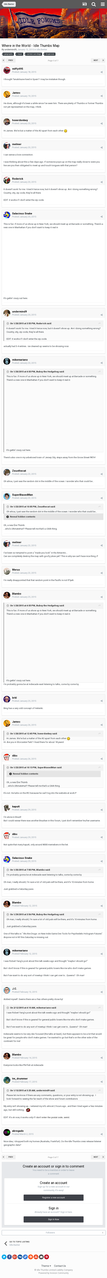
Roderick (17, 178)
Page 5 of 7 (53, 61)
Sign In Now (53, 1219)
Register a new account (53, 1197)
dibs (14, 755)
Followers (50, 1233)
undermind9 (10, 49)
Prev (10, 60)
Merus (16, 569)
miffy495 (17, 68)
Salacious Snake (22, 213)
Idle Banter (42, 49)
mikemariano (20, 359)
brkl (14, 697)
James (16, 92)
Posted (24, 72)
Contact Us (60, 1266)
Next (96, 60)
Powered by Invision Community (54, 1273)
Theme (46, 1266)
